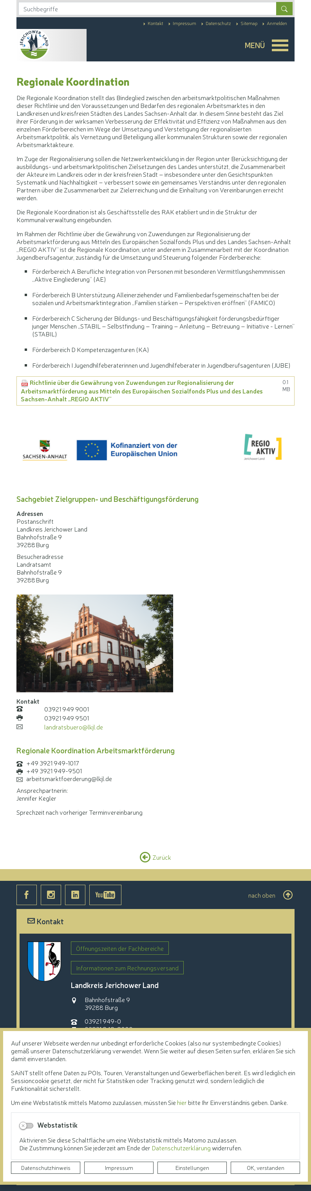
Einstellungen (192, 1167)
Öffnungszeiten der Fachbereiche (120, 948)
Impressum (119, 1167)
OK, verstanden (265, 1167)
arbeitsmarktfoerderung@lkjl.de (69, 778)
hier (182, 1102)
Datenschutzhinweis (46, 1167)
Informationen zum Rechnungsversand (127, 967)
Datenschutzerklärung (182, 1147)
